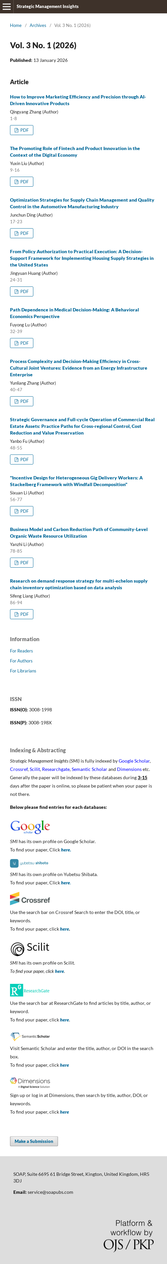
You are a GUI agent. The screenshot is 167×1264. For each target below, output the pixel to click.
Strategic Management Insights (48, 6)
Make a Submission (34, 1141)
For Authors (21, 660)
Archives (38, 25)
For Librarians (23, 670)
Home (16, 25)
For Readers (21, 650)
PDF (24, 130)
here (64, 929)
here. (66, 849)
